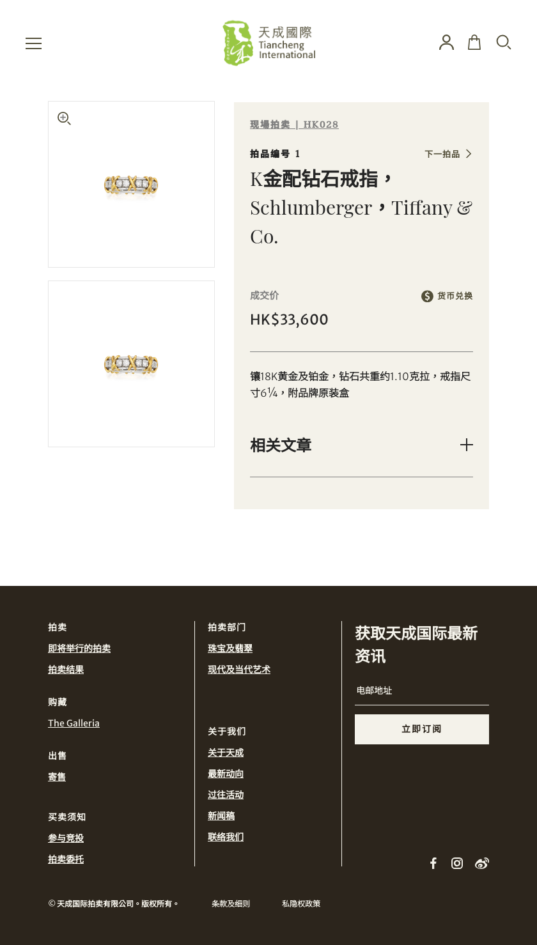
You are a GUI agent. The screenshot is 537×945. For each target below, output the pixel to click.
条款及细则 (231, 904)
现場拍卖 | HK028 (294, 125)
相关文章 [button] (280, 444)
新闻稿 (221, 816)
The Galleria (74, 723)
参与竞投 (66, 838)
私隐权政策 (301, 904)
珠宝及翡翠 (230, 648)
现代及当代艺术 (239, 669)
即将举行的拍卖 (79, 648)
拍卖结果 (66, 669)
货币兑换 (455, 296)
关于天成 (226, 752)
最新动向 (226, 774)
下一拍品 (442, 154)
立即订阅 (421, 729)
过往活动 (226, 795)
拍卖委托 (66, 859)
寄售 (57, 777)
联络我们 (226, 837)
